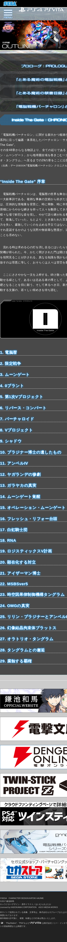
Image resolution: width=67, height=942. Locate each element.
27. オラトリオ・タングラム (26, 639)
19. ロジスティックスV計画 (26, 551)
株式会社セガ (10, 3)
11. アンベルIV (14, 463)
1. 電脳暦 (8, 352)
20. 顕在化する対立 (18, 562)
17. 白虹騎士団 (13, 530)
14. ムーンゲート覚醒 (20, 496)
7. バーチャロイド (17, 419)
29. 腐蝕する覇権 (16, 661)
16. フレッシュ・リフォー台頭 (28, 519)
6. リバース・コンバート (23, 408)
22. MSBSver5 (14, 584)
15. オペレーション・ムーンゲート (33, 507)
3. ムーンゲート (15, 374)
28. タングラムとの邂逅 (22, 650)
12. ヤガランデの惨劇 (20, 474)
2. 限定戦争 (10, 363)
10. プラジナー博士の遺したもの (30, 452)
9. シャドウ (11, 441)
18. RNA (8, 540)
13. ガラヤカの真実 (18, 485)
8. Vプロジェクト (16, 430)
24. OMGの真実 (14, 606)
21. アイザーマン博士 (20, 573)
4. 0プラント (12, 386)
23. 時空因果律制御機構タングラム (32, 594)
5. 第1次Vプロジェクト (21, 397)
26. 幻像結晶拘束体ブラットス (28, 628)
